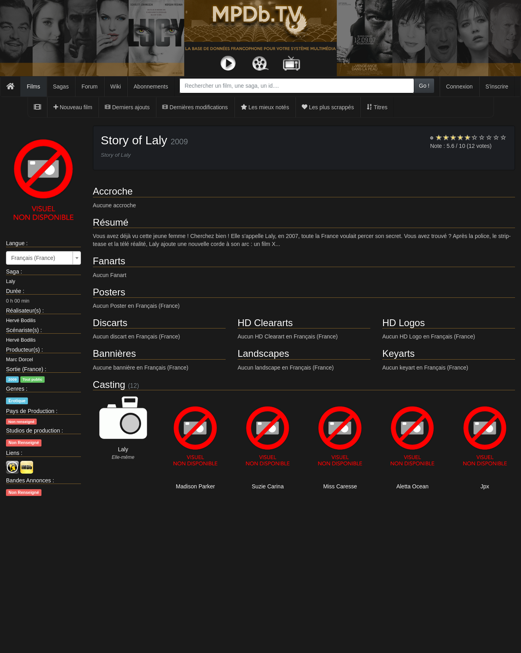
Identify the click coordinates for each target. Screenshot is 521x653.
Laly (10, 281)
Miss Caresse (340, 486)
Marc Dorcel (19, 359)
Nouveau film (72, 107)
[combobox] (296, 85)
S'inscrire (497, 86)
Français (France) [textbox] (33, 258)
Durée (13, 291)
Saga (12, 271)
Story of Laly (134, 140)
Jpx (484, 486)
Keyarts (398, 353)
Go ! (424, 86)
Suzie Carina (268, 486)
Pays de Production (30, 411)
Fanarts (109, 261)
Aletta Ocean (412, 486)
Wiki (115, 86)
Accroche (113, 191)
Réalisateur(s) (23, 310)
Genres (15, 389)
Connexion (459, 86)
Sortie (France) (24, 369)
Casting (109, 384)
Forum (89, 86)
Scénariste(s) (22, 330)
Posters (109, 292)
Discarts (110, 322)
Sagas (61, 86)
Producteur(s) (23, 349)
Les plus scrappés (328, 107)
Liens (12, 453)
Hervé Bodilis (20, 320)
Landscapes (263, 353)
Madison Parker (195, 486)
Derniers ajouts (127, 107)
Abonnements (151, 86)
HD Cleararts (265, 322)
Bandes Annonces (28, 480)
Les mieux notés (265, 107)
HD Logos (403, 322)
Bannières (114, 353)
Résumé (110, 222)
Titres (377, 107)
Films (33, 86)
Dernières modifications (195, 107)
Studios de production (33, 430)
